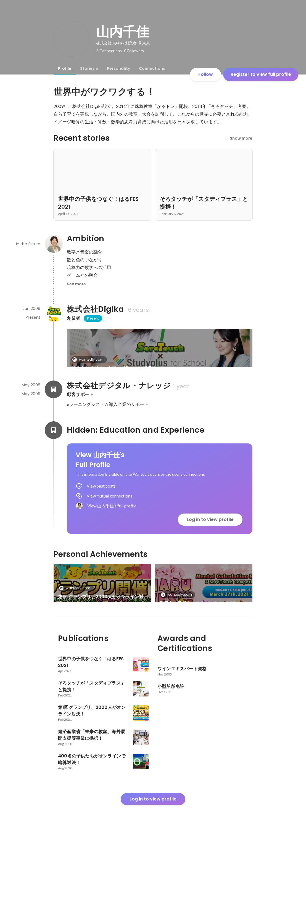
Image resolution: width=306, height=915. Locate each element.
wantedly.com (89, 359)
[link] (159, 355)
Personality (118, 68)
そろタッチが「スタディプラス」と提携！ (113, 368)
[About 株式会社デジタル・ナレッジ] (53, 408)
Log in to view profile (210, 538)
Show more (241, 138)
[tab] (65, 68)
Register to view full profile (261, 74)
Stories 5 (89, 68)
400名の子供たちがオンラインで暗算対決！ (98, 662)
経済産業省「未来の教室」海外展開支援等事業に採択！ (202, 662)
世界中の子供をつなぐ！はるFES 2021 (198, 622)
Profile (64, 68)
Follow (205, 74)
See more (76, 284)
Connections (152, 68)
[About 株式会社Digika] (53, 313)
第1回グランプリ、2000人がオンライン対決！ (100, 618)
